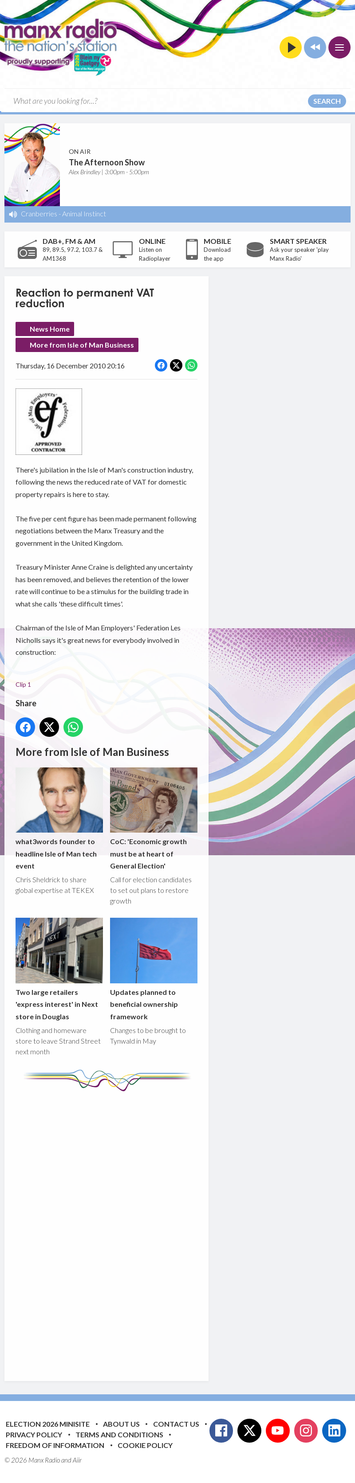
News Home (50, 329)
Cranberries (39, 213)
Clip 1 (23, 684)
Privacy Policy (34, 1434)
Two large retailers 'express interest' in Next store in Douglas (59, 969)
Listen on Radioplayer (154, 254)
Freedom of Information (55, 1445)
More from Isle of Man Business (82, 344)
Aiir (77, 1460)
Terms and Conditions (119, 1434)
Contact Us (176, 1424)
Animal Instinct (84, 213)
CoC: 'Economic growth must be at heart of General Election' (153, 818)
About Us (121, 1424)
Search (327, 101)
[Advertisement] (182, 1229)
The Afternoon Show (107, 162)
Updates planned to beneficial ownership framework (153, 969)
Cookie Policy (145, 1445)
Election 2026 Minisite (48, 1424)
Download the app (217, 254)
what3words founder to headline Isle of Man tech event (59, 818)
